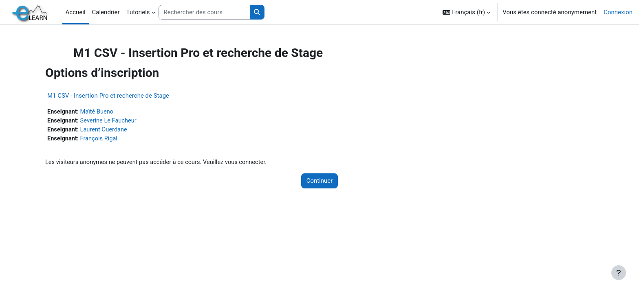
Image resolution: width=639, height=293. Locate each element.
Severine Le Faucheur (124, 121)
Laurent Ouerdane (119, 130)
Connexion (618, 12)
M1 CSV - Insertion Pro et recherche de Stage (122, 95)
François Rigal (114, 139)
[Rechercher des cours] (204, 12)
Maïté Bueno (112, 112)
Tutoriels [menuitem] (138, 12)
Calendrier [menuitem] (106, 12)
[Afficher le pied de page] (618, 272)
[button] (466, 12)
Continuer (319, 182)
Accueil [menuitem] (76, 12)
